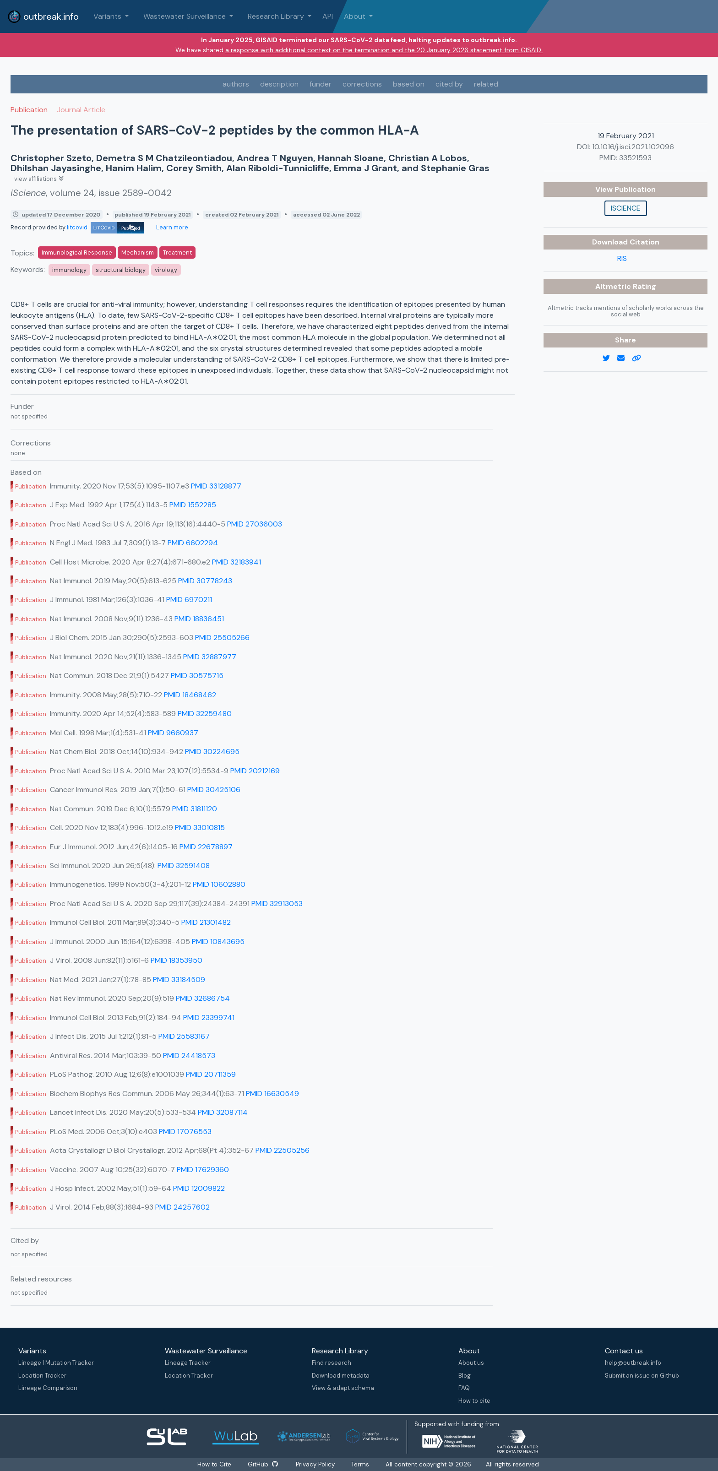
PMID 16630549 (272, 1093)
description (279, 84)
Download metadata (341, 1375)
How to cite (474, 1401)
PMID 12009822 (199, 1188)
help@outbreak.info (633, 1363)
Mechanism (137, 252)
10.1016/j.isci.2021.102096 (633, 147)
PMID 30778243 (205, 581)
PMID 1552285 (192, 505)
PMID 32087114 (223, 1112)
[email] (624, 358)
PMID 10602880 (219, 884)
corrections (362, 84)
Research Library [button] (277, 16)
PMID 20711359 (211, 1074)
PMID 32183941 (236, 562)
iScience (626, 208)
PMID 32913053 (277, 903)
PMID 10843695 (218, 941)
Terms (360, 1464)
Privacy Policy (315, 1464)
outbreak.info (43, 16)
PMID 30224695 (212, 751)
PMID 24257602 (182, 1207)
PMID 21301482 (206, 922)
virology (166, 270)
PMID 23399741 (208, 1017)
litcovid (105, 227)
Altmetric (614, 286)
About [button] (355, 16)
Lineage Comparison (47, 1388)
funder (321, 84)
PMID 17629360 (203, 1169)
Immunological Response (77, 252)
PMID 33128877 (216, 486)
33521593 (635, 158)
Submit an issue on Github (642, 1375)
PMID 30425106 (213, 789)
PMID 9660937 (173, 733)
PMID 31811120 (194, 809)
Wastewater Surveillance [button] (185, 16)
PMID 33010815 (200, 827)
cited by (449, 84)
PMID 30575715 (197, 675)
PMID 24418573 (189, 1055)
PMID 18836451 (199, 619)
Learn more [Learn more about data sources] (171, 227)
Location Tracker (42, 1375)
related (486, 84)
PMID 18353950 (176, 960)
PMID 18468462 (190, 695)
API (327, 16)
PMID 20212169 (255, 771)
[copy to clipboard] (640, 358)
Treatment (177, 252)
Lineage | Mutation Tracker (56, 1363)
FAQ (464, 1388)
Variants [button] (108, 16)
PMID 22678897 (206, 847)
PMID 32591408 (184, 865)
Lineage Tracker (188, 1363)
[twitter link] (610, 358)
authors (236, 84)
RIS (622, 258)
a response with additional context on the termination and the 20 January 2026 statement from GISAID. (384, 50)
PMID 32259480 (205, 713)
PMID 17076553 (185, 1131)
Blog (464, 1375)
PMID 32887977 (209, 657)
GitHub (263, 1464)
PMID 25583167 (184, 1036)
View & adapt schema (343, 1388)
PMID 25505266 (222, 637)
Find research (331, 1363)
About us (471, 1363)
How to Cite (215, 1464)
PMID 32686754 (203, 998)
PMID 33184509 (179, 979)
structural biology (121, 270)
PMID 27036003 (254, 524)
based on (408, 84)
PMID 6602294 (193, 543)
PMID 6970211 (189, 599)
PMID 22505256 (283, 1150)
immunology (69, 270)
